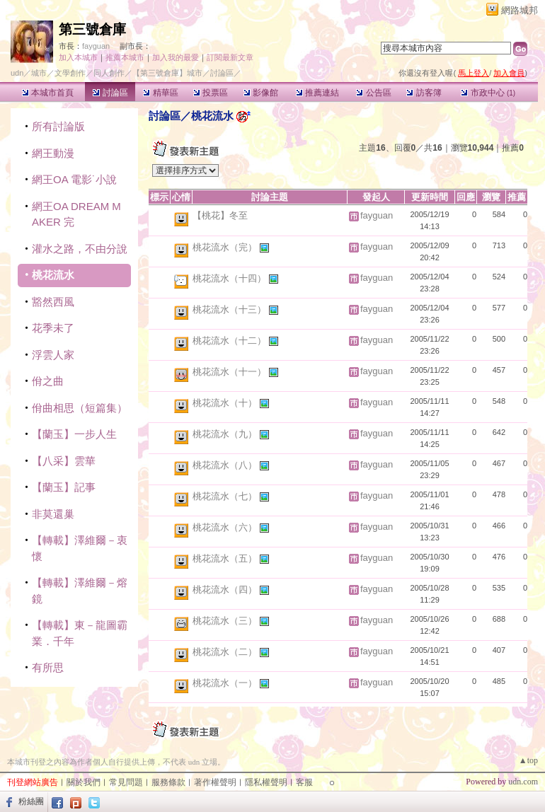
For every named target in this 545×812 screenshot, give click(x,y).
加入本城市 (78, 57)
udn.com (523, 782)
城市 (39, 73)
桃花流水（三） (226, 620)
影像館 (260, 93)
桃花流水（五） (226, 558)
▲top (528, 760)
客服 (304, 782)
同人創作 (109, 73)
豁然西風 (53, 302)
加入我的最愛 (175, 57)
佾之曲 (48, 381)
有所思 (48, 667)
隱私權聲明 (266, 782)
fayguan (96, 46)
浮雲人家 (53, 355)
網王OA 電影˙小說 (74, 179)
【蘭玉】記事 (64, 487)
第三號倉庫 (92, 29)
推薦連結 (317, 93)
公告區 (373, 93)
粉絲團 (31, 801)
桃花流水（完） (226, 247)
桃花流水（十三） (231, 309)
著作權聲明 (215, 782)
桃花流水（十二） (231, 340)
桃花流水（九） (226, 434)
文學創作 (70, 73)
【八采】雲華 (64, 461)
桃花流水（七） (226, 496)
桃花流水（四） (226, 589)
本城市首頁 (48, 93)
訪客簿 (423, 93)
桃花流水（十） (226, 403)
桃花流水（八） (226, 465)
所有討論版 (58, 126)
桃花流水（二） (226, 651)
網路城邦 (519, 10)
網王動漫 (53, 153)
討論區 (110, 93)
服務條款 (168, 782)
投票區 (210, 93)
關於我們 (84, 782)
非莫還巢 (53, 514)
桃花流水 (53, 275)
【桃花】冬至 (220, 215)
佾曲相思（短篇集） (79, 408)
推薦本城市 (124, 57)
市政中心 (488, 93)
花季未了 (53, 328)
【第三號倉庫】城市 (167, 73)
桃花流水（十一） (231, 371)
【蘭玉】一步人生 (74, 434)
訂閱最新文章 (230, 57)
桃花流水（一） (226, 683)
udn (17, 73)
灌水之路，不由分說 (79, 249)
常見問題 (126, 782)
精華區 (160, 93)
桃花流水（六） (226, 527)
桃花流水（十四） (231, 278)
